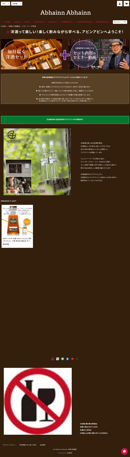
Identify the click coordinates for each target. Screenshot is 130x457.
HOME (7, 22)
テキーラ (25, 26)
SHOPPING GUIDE (84, 22)
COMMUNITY (67, 22)
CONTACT (52, 22)
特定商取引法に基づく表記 (28, 445)
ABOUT (17, 22)
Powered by (65, 453)
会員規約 (43, 445)
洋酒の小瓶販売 (14, 26)
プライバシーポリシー (9, 445)
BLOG (27, 22)
